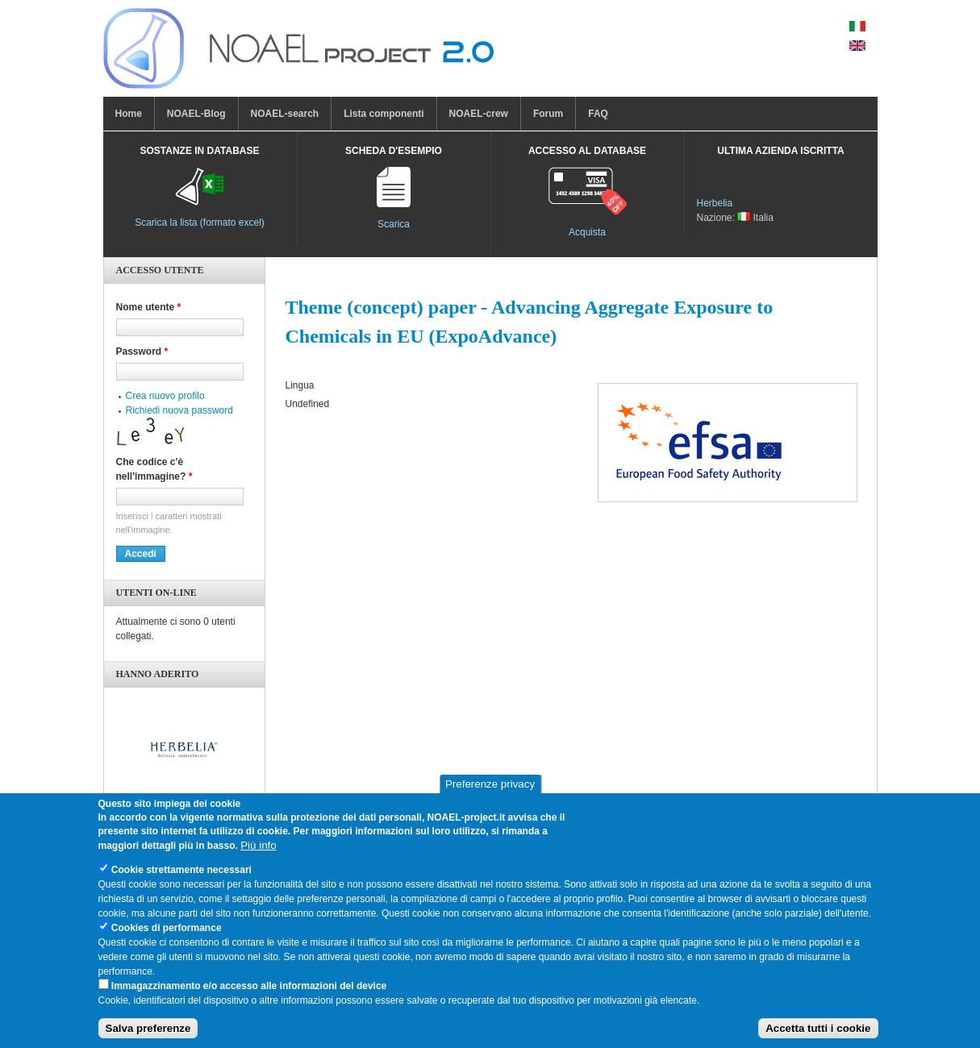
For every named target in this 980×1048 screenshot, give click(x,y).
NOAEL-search (285, 113)
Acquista (587, 232)
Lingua (300, 385)
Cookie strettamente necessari (181, 878)
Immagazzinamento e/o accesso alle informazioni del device (248, 994)
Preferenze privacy (490, 793)
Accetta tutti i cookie (817, 1036)
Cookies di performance (166, 936)
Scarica (393, 224)
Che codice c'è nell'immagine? (154, 469)
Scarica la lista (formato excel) (200, 222)
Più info (258, 853)
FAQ (598, 113)
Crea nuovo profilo (165, 395)
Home (128, 113)
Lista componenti (383, 113)
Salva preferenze (148, 1036)
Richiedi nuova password (179, 410)
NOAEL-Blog (196, 113)
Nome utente (148, 307)
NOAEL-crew (478, 113)
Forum (548, 113)
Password (142, 351)
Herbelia (715, 203)
